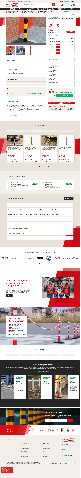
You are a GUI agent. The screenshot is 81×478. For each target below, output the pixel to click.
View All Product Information (70, 21)
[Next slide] (48, 167)
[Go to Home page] (12, 5)
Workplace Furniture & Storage (61, 9)
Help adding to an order (46, 448)
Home (7, 14)
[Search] (53, 4)
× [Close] (12, 468)
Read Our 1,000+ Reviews (12, 115)
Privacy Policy (64, 449)
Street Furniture (49, 9)
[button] (61, 17)
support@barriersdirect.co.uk (21, 1)
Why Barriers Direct (46, 441)
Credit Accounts (45, 456)
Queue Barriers (20, 9)
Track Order (67, 1)
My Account (44, 453)
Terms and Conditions (65, 444)
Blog (43, 451)
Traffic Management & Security (30, 9)
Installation (44, 446)
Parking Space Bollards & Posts (13, 9)
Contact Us (72, 1)
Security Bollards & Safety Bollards (18, 14)
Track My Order (45, 454)
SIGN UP (70, 420)
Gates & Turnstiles (37, 9)
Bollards (10, 14)
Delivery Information (46, 443)
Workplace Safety (54, 9)
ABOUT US (9, 295)
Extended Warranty (65, 447)
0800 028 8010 (11, 1)
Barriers (22, 446)
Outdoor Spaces (71, 9)
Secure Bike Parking (43, 9)
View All (73, 14)
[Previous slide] (32, 167)
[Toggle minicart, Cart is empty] (73, 4)
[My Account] (70, 5)
